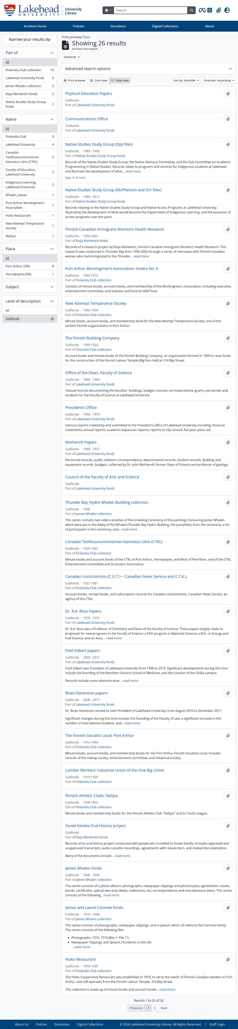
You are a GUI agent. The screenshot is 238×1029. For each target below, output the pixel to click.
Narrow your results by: (30, 39)
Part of (12, 52)
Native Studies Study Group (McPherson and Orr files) (113, 190)
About (209, 26)
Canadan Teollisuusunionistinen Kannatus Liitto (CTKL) (29, 157)
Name (11, 119)
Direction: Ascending (218, 80)
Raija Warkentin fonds (29, 95)
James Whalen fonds (83, 868)
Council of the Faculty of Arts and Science (102, 477)
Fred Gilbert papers (82, 650)
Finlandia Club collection (29, 71)
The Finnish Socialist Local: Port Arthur (99, 735)
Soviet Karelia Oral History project (95, 825)
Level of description (23, 301)
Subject (12, 286)
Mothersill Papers (81, 442)
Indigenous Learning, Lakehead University (29, 184)
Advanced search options (87, 68)
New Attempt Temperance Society (29, 225)
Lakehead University (29, 145)
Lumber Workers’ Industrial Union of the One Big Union (114, 770)
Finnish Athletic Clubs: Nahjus (91, 795)
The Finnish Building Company (92, 338)
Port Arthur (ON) (29, 267)
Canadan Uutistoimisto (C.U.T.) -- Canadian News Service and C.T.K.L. (126, 576)
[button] (201, 10)
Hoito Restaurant (29, 216)
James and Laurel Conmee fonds (94, 907)
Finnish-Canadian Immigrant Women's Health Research (114, 229)
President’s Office (81, 407)
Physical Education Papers (88, 93)
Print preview (74, 80)
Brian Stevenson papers (86, 693)
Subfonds (29, 319)
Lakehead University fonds (29, 79)
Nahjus (29, 237)
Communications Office (86, 119)
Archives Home (35, 26)
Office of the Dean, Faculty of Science (98, 372)
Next (164, 1008)
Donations (118, 26)
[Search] (151, 10)
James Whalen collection (29, 87)
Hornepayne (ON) (29, 275)
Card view (98, 80)
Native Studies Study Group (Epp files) (99, 144)
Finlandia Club (29, 137)
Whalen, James (29, 196)
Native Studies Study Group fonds (29, 104)
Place (10, 248)
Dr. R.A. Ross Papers (83, 611)
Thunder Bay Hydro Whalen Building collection (106, 502)
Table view (120, 80)
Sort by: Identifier (185, 80)
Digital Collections (165, 26)
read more (133, 171)
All (7, 62)
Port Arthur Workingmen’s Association (29, 205)
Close (86, 37)
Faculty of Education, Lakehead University (29, 172)
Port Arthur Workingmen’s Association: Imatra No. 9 (111, 268)
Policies (78, 26)
